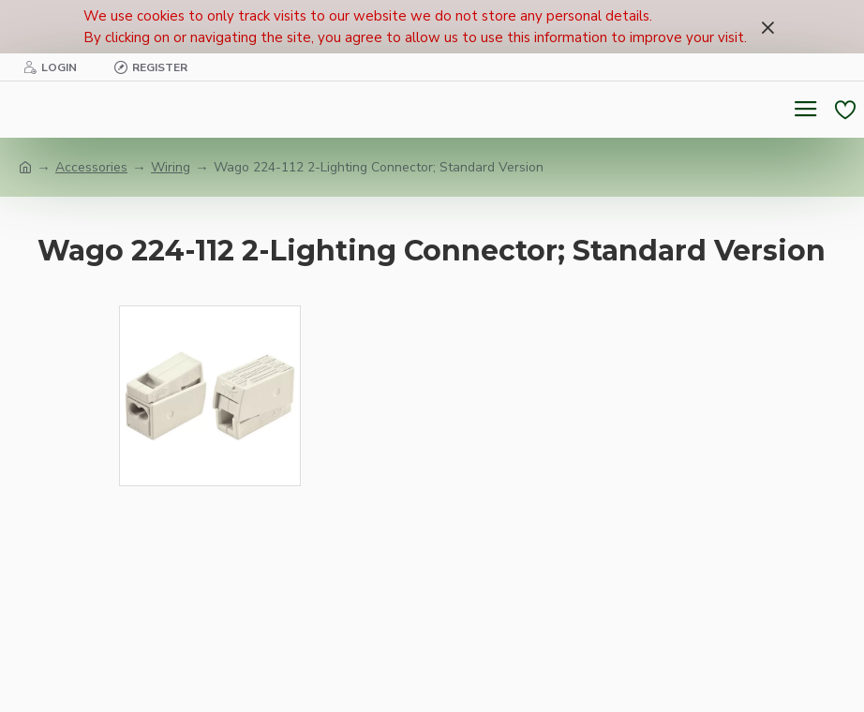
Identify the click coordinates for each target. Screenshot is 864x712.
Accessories (91, 167)
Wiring (170, 167)
